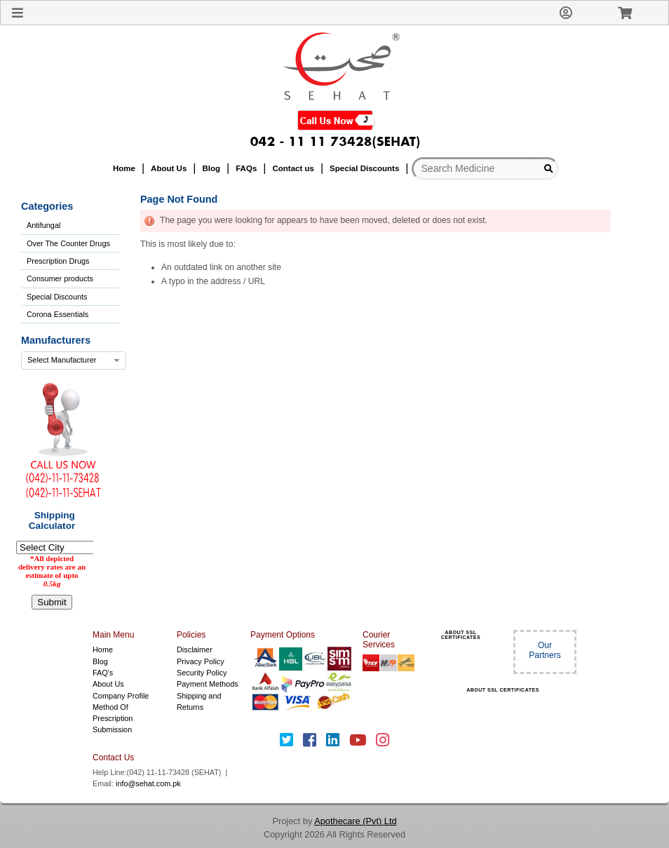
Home (103, 649)
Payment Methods (207, 684)
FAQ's (103, 672)
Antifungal (43, 225)
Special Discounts (57, 296)
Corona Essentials (57, 314)
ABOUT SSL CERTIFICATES (460, 635)
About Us (108, 684)
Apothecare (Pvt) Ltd (355, 821)
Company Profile (121, 696)
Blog (100, 661)
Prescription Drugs (58, 261)
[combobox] (73, 360)
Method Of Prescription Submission (113, 718)
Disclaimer (194, 649)
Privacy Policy (200, 661)
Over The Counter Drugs (68, 243)
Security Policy (202, 672)
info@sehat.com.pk (148, 783)
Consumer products (60, 278)
